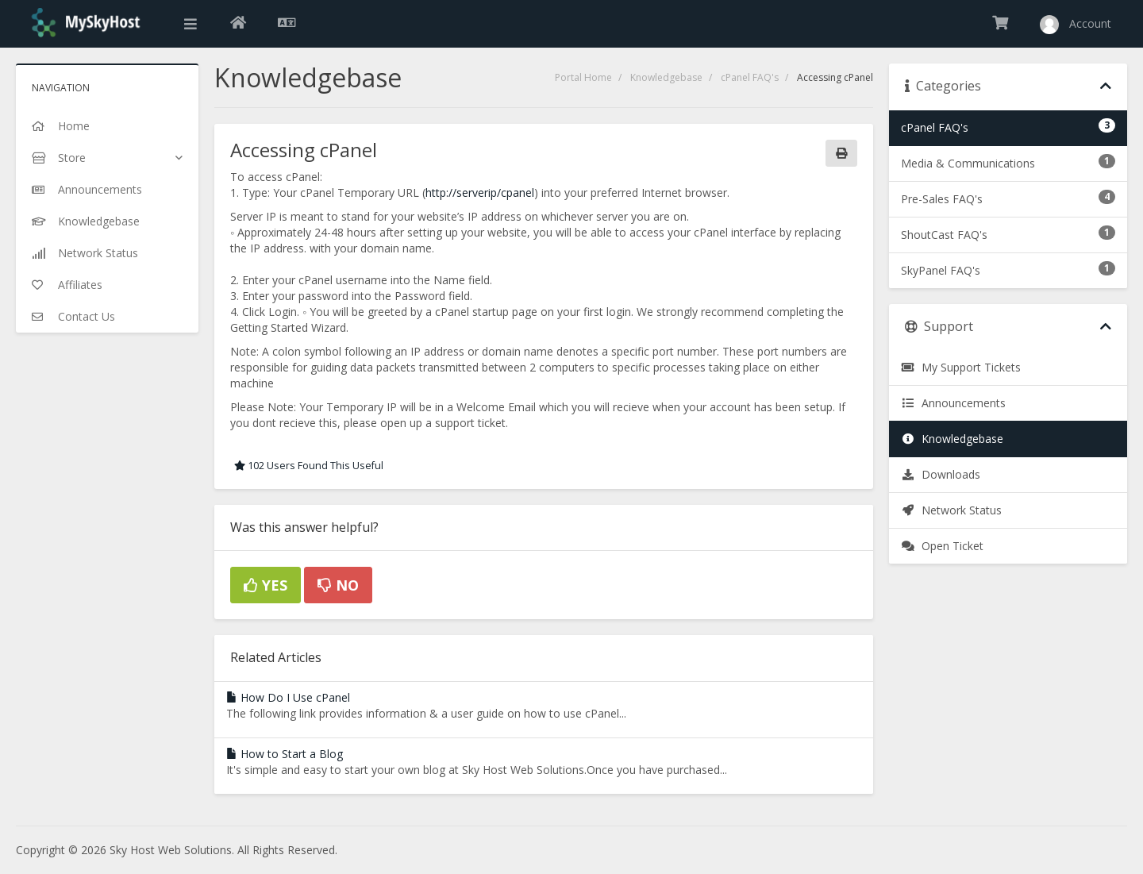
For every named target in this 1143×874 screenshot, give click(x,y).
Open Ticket (942, 545)
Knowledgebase (666, 77)
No (338, 585)
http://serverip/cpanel (479, 192)
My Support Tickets (961, 367)
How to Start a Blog (284, 753)
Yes (265, 585)
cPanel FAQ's (750, 77)
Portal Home (583, 77)
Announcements (953, 402)
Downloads (940, 474)
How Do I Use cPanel (288, 697)
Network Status (951, 510)
